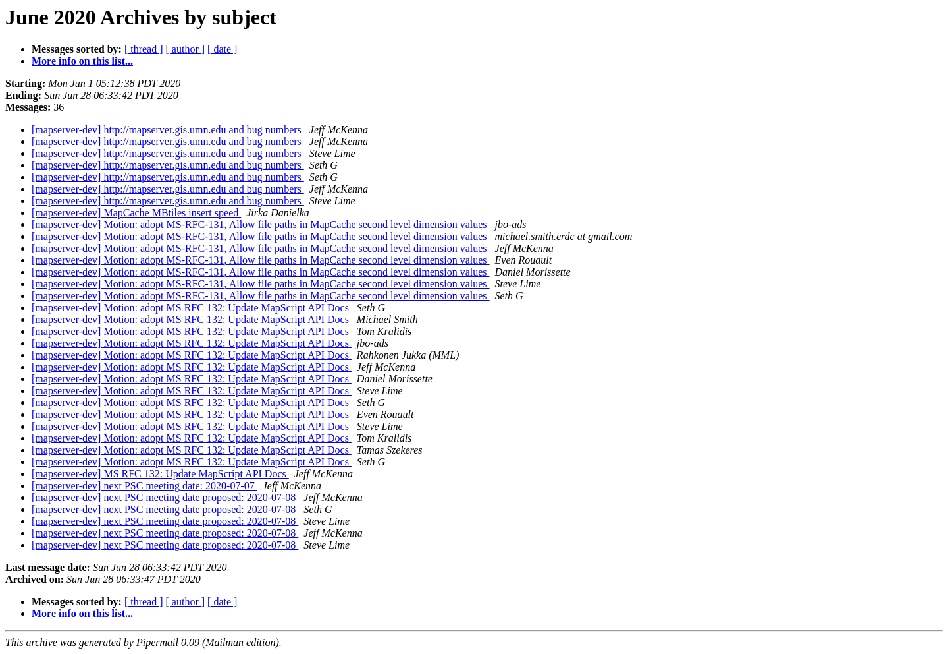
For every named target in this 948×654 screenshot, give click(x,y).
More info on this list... (82, 61)
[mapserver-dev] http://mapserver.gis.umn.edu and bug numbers (168, 129)
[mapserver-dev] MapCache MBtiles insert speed (136, 212)
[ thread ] (143, 49)
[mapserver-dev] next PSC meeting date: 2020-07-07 (144, 485)
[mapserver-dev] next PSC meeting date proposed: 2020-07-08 (165, 497)
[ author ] (185, 49)
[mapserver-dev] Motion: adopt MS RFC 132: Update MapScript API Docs (192, 307)
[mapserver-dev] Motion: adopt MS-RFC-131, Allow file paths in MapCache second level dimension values (261, 224)
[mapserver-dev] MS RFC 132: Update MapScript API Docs (160, 473)
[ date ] (222, 49)
